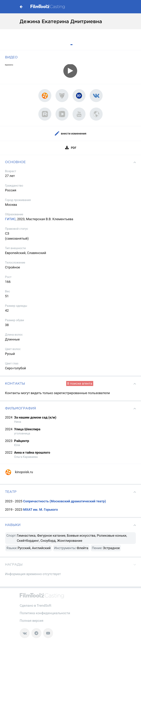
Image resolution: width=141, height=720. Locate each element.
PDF (70, 148)
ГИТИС (10, 219)
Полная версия (31, 621)
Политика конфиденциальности (45, 613)
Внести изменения (70, 133)
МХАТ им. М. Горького (40, 509)
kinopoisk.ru (19, 472)
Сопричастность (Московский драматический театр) (64, 501)
